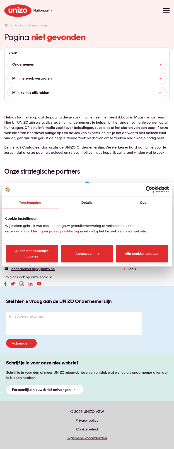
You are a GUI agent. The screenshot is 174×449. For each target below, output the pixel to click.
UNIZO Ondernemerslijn (84, 147)
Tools (132, 269)
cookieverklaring (28, 231)
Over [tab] (144, 202)
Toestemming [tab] (30, 202)
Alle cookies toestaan (142, 253)
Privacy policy (87, 420)
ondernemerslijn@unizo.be (33, 269)
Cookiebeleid (87, 429)
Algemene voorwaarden (87, 438)
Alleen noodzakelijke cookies (32, 253)
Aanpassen (87, 253)
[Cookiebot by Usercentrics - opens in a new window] (149, 189)
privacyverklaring (64, 231)
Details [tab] (87, 202)
